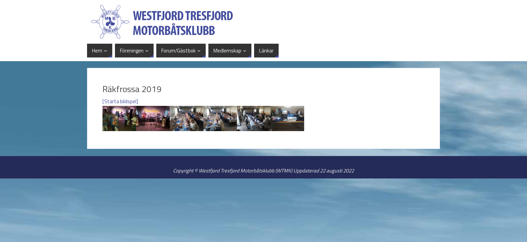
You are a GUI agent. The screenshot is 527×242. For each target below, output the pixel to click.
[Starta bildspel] (120, 101)
